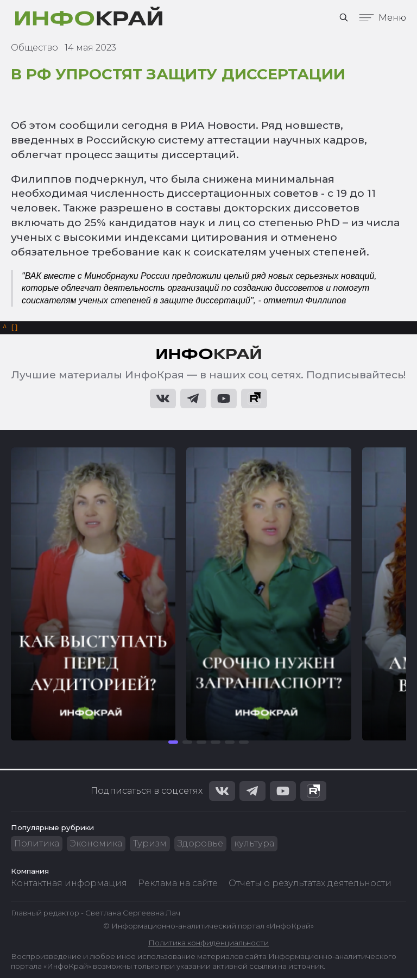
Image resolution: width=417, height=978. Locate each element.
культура (254, 843)
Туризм (150, 843)
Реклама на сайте (178, 883)
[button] (173, 743)
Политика (36, 843)
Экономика (96, 843)
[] (10, 328)
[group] (93, 595)
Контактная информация (69, 883)
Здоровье (200, 843)
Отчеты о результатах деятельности (310, 883)
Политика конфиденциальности (208, 942)
